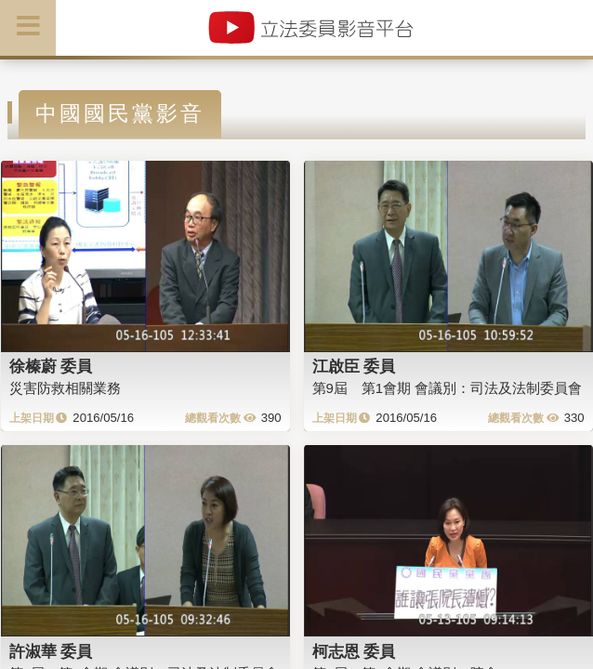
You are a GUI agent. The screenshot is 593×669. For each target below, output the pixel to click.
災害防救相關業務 (65, 388)
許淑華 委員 (51, 651)
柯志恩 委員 (354, 651)
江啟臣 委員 (354, 366)
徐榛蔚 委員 (51, 366)
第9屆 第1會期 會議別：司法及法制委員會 (447, 388)
